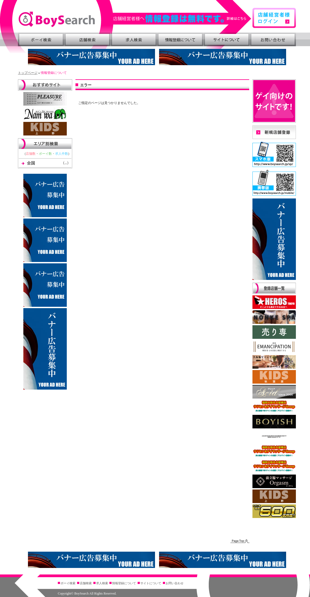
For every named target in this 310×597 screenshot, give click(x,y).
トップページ (27, 73)
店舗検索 (87, 39)
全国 (31, 163)
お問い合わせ (273, 39)
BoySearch (56, 19)
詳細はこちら (182, 18)
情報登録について (180, 39)
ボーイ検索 (41, 39)
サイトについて (227, 39)
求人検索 (134, 39)
